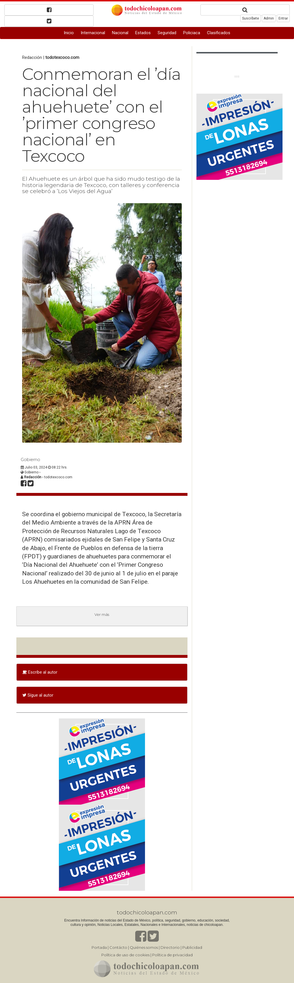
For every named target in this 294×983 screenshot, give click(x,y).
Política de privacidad (172, 955)
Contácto (118, 947)
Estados (143, 32)
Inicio (69, 32)
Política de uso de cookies (125, 955)
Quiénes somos (144, 947)
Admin (269, 18)
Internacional (93, 32)
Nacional (120, 32)
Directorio (170, 947)
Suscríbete (250, 18)
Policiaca (191, 32)
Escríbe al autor (39, 672)
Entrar (283, 18)
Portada (99, 947)
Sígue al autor (37, 695)
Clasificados (218, 32)
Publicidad (192, 947)
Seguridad (167, 32)
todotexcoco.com (62, 57)
